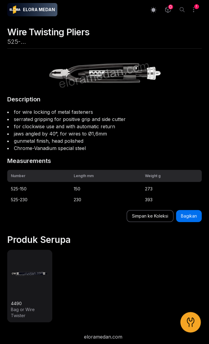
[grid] (104, 187)
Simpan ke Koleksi (150, 215)
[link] (29, 286)
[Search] (182, 10)
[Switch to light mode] (153, 9)
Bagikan (189, 215)
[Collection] (168, 10)
